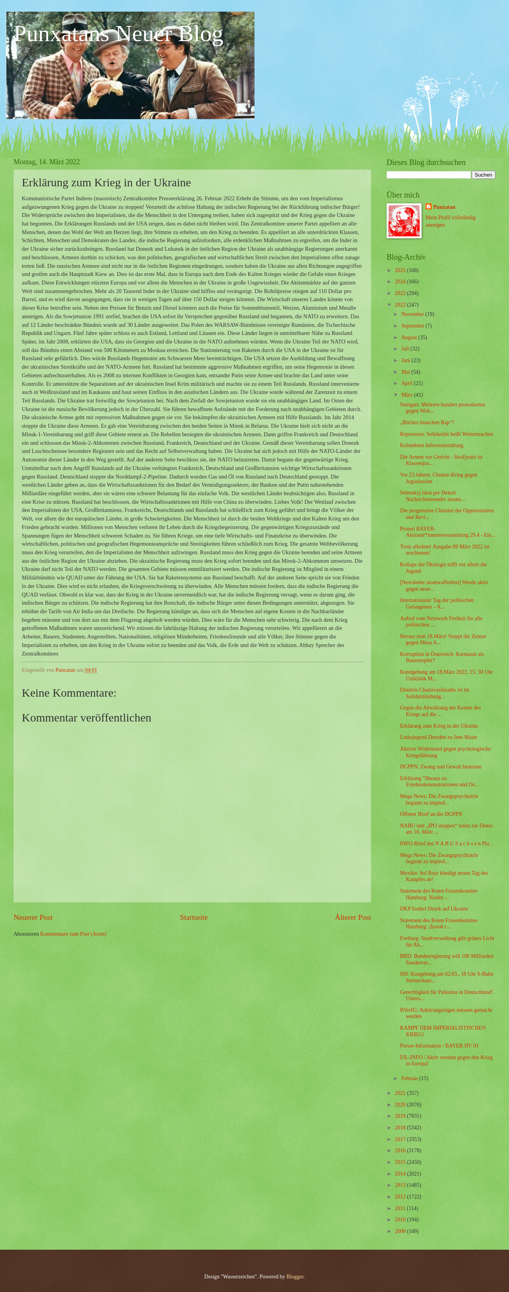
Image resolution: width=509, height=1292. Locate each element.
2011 (401, 1208)
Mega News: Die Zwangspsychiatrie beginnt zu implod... (439, 799)
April (407, 383)
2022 (401, 305)
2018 (401, 1128)
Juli (405, 349)
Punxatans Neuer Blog (118, 33)
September (413, 326)
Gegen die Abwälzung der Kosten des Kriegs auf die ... (440, 711)
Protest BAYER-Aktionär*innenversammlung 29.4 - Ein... (447, 532)
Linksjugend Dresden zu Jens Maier (438, 737)
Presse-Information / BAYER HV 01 (439, 1046)
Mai (406, 372)
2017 (401, 1139)
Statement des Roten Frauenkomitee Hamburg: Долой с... (439, 923)
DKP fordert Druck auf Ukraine (434, 909)
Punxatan (444, 207)
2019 (401, 1116)
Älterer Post (353, 917)
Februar (410, 1078)
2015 (401, 1162)
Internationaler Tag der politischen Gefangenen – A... (437, 603)
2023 (401, 293)
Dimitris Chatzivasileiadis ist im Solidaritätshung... (434, 693)
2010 (401, 1220)
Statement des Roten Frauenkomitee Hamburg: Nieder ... (439, 894)
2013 (401, 1185)
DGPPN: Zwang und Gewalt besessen (440, 767)
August (409, 337)
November (413, 314)
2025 (401, 270)
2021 (401, 1093)
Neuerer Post (33, 917)
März (407, 395)
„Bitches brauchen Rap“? (427, 422)
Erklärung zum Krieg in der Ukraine (439, 726)
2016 (401, 1150)
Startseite (194, 917)
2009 (401, 1231)
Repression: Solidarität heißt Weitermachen (446, 434)
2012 (401, 1197)
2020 (401, 1105)
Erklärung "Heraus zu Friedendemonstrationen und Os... (439, 781)
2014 (401, 1174)
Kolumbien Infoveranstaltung (431, 445)
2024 (401, 281)
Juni (406, 360)
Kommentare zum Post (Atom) (73, 934)
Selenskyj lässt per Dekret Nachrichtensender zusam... (432, 496)
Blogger (294, 1277)
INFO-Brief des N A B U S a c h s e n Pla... (446, 843)
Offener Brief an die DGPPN (431, 814)
